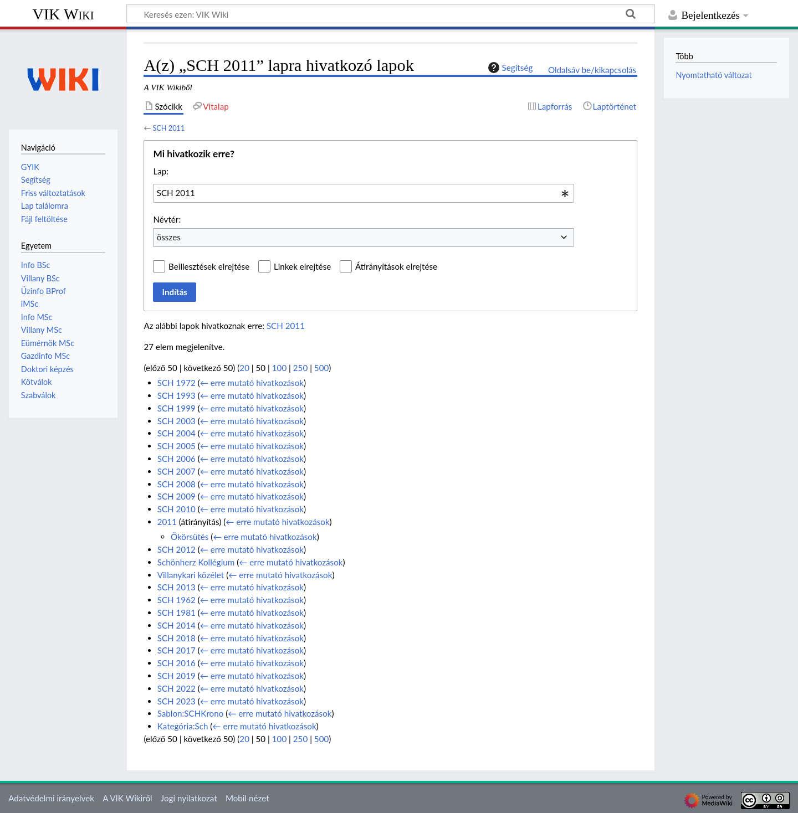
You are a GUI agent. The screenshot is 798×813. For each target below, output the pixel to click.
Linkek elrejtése (302, 266)
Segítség (509, 67)
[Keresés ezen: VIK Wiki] (390, 14)
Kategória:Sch (182, 726)
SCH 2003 (176, 421)
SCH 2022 (176, 688)
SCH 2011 (168, 128)
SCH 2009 (176, 496)
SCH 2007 (176, 471)
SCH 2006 (176, 459)
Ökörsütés (189, 537)
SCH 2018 (176, 638)
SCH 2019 (176, 676)
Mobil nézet (247, 798)
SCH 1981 (176, 613)
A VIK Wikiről (127, 798)
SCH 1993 (176, 395)
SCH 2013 (176, 587)
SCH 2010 (176, 509)
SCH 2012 (176, 549)
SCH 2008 (176, 484)
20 (244, 368)
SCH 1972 (176, 383)
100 (279, 368)
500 (321, 368)
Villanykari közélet (190, 575)
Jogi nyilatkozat (189, 798)
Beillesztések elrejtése (208, 266)
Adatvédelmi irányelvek (51, 798)
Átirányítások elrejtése (396, 266)
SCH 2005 (176, 446)
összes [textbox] (169, 237)
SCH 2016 (176, 663)
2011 (167, 522)
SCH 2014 (176, 625)
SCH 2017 (176, 650)
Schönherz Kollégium (196, 562)
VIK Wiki (63, 14)
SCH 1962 (176, 600)
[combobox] (363, 193)
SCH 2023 (176, 701)
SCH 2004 (176, 433)
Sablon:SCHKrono (190, 713)
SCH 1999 (176, 408)
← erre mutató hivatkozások (252, 383)
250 (300, 368)
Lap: (160, 171)
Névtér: (167, 219)
